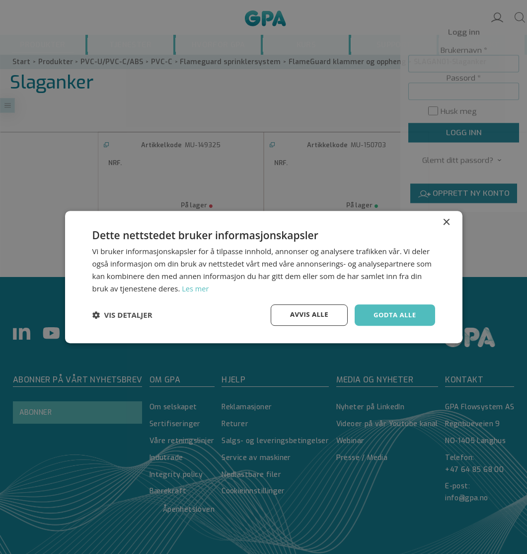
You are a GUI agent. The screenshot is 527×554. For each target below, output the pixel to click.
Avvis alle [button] (306, 314)
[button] (122, 315)
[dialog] (263, 277)
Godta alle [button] (393, 314)
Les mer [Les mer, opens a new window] (196, 288)
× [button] (446, 222)
